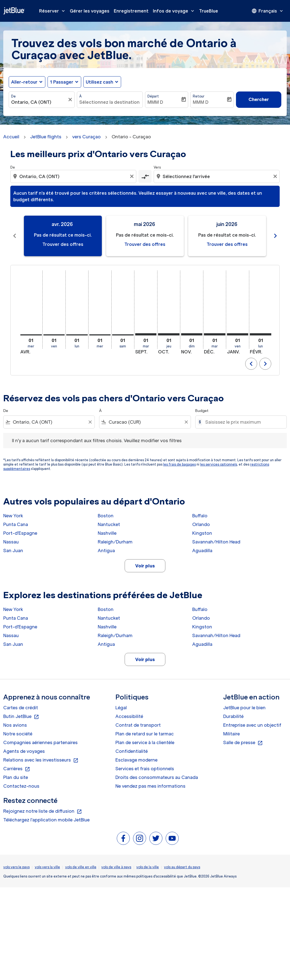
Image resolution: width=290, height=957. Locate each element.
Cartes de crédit (20, 707)
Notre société (17, 733)
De (13, 96)
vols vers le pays (16, 867)
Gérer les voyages (89, 11)
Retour (198, 96)
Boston (106, 515)
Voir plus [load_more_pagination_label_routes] (145, 565)
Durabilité (233, 716)
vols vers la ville (47, 867)
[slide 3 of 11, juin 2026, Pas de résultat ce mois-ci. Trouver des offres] (227, 236)
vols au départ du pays (182, 867)
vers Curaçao (86, 136)
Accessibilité (129, 716)
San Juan (13, 550)
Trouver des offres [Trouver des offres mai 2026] (144, 244)
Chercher (258, 99)
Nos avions (15, 725)
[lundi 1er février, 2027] (260, 334)
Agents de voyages (24, 751)
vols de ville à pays (116, 867)
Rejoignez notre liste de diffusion (42, 811)
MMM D (155, 102)
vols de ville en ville (80, 867)
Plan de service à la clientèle (144, 742)
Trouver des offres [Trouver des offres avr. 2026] (62, 244)
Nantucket (109, 524)
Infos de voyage (175, 11)
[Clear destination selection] (275, 176)
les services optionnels (218, 464)
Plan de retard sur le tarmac (144, 733)
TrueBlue (208, 11)
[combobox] (39, 102)
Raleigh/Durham (115, 542)
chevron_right (265, 363)
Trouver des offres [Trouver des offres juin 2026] (227, 244)
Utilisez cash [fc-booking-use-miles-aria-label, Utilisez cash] (99, 82)
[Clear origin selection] (132, 176)
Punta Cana (15, 524)
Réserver (53, 11)
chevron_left (251, 363)
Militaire (231, 733)
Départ (153, 96)
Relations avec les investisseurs (40, 760)
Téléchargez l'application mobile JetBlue (46, 820)
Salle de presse (243, 743)
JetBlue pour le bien (244, 707)
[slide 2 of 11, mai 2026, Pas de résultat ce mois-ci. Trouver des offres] (145, 236)
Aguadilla (202, 550)
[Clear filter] (89, 422)
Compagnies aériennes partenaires (40, 742)
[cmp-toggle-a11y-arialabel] (145, 176)
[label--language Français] (268, 11)
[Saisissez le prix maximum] (243, 422)
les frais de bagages (179, 464)
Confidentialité (131, 751)
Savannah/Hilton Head (216, 542)
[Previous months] (14, 236)
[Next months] (275, 236)
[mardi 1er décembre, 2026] (214, 334)
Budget (202, 410)
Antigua (106, 550)
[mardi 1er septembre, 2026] (146, 334)
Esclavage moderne (136, 760)
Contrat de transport (138, 725)
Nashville (107, 533)
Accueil (11, 136)
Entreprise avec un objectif (252, 725)
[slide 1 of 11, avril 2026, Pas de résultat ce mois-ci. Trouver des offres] (63, 236)
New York (13, 515)
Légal (121, 707)
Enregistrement (131, 11)
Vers (157, 167)
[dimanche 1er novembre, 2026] (192, 334)
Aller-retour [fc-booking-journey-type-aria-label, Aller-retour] (24, 82)
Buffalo (199, 515)
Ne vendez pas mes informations (150, 786)
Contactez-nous (21, 786)
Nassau (11, 542)
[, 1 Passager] (61, 82)
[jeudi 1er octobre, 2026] (168, 334)
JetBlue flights (45, 136)
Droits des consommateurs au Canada (156, 777)
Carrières (16, 769)
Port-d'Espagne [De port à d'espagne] (20, 533)
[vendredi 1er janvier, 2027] (237, 334)
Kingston (202, 533)
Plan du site (15, 777)
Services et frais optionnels (144, 768)
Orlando (201, 524)
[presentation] (268, 11)
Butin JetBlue (21, 717)
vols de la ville (147, 867)
